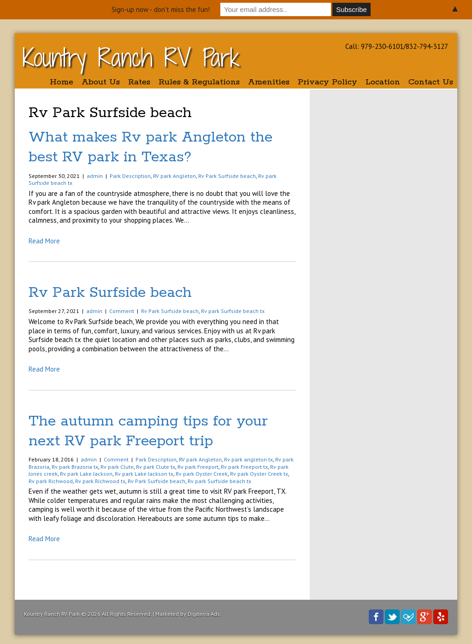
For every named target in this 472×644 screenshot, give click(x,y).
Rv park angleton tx (248, 459)
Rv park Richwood (51, 481)
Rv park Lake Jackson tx (144, 473)
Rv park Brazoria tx (75, 466)
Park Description (130, 175)
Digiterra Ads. (204, 613)
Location (383, 82)
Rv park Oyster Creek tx (259, 473)
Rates (139, 82)
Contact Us (430, 82)
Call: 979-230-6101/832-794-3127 (396, 46)
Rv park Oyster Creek (202, 473)
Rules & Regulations (199, 82)
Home (61, 82)
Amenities (268, 82)
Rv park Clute (117, 466)
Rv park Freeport (197, 466)
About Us (101, 82)
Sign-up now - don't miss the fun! (161, 9)
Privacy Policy (327, 82)
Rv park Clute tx (155, 466)
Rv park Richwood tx (100, 481)
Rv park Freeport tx (244, 466)
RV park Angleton (174, 175)
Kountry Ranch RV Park (131, 57)
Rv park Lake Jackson (86, 473)
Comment (121, 310)
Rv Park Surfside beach (227, 175)
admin (95, 175)
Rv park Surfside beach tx (233, 310)
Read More (44, 240)
